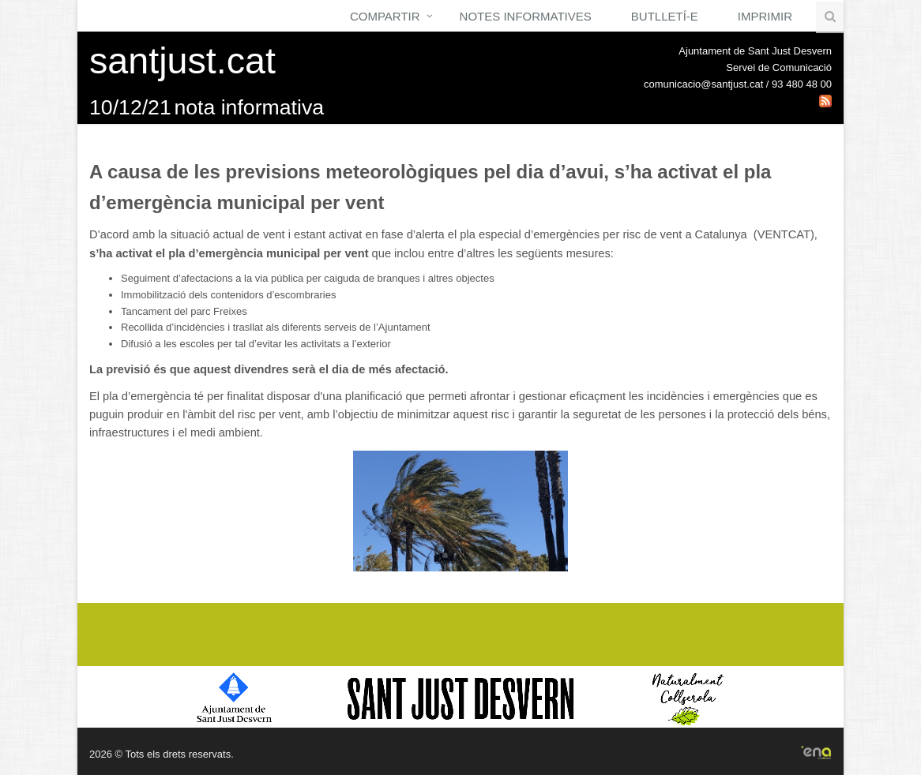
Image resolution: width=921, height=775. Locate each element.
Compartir (385, 16)
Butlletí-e (664, 16)
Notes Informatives (526, 16)
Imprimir (765, 16)
